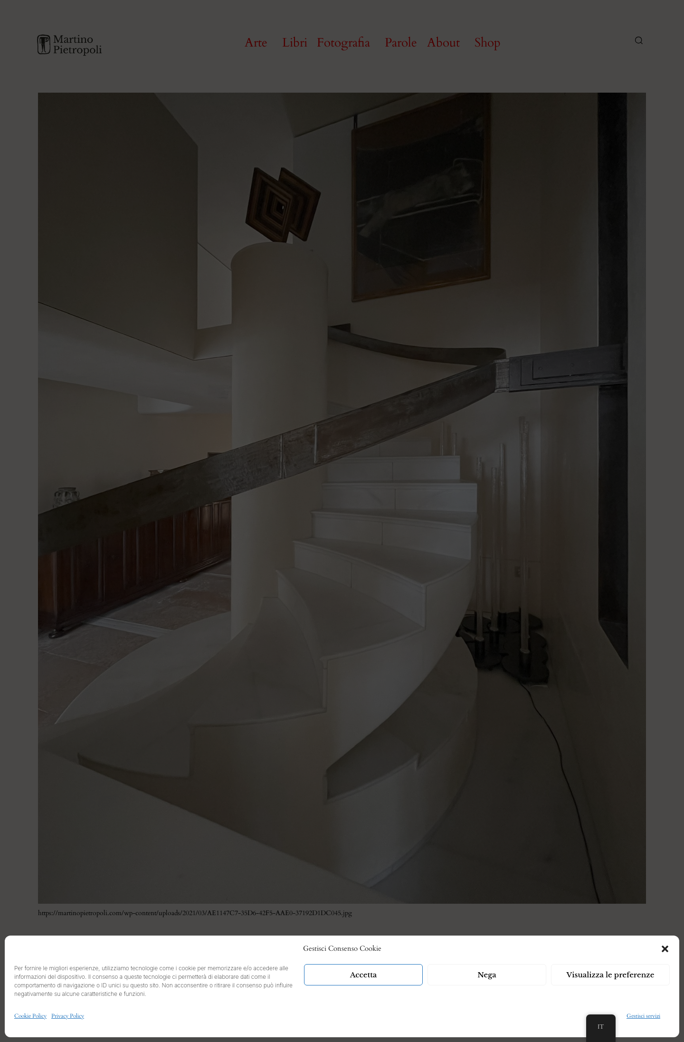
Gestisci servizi (643, 1016)
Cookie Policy (30, 1016)
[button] (665, 949)
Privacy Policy (67, 1016)
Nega (486, 974)
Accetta (363, 974)
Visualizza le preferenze (611, 974)
